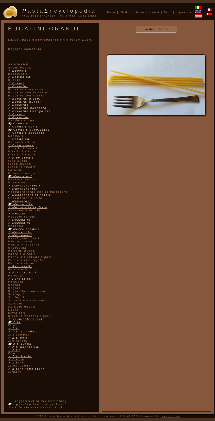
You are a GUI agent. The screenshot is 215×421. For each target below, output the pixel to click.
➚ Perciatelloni (22, 272)
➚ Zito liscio (20, 356)
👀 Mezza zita (20, 204)
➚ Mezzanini (19, 219)
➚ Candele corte (23, 126)
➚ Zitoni (15, 362)
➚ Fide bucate (21, 157)
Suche (139, 12)
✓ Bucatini (18, 86)
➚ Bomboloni (20, 76)
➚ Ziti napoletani (24, 347)
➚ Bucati (16, 83)
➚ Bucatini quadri (24, 101)
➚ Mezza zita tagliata (27, 207)
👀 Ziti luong (20, 343)
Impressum (183, 12)
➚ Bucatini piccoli (25, 98)
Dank (167, 12)
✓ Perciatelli (20, 266)
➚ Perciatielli (20, 278)
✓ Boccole (17, 70)
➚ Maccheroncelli (24, 185)
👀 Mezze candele (24, 229)
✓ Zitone (16, 359)
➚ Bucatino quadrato (27, 107)
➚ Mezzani (17, 213)
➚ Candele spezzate (26, 132)
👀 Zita (14, 322)
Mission (125, 12)
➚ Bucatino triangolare (29, 111)
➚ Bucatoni (18, 117)
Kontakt (154, 12)
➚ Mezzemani (20, 235)
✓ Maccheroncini (23, 188)
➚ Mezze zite (20, 232)
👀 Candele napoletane (29, 129)
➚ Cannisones (21, 145)
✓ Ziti (13, 328)
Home (111, 12)
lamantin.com (171, 416)
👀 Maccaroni (20, 176)
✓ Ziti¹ (14, 350)
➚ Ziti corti (18, 337)
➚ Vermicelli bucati (26, 319)
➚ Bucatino (18, 104)
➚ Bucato (16, 114)
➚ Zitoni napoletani (26, 368)
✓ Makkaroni (19, 201)
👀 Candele (18, 123)
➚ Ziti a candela (23, 331)
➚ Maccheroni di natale (29, 194)
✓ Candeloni (19, 139)
